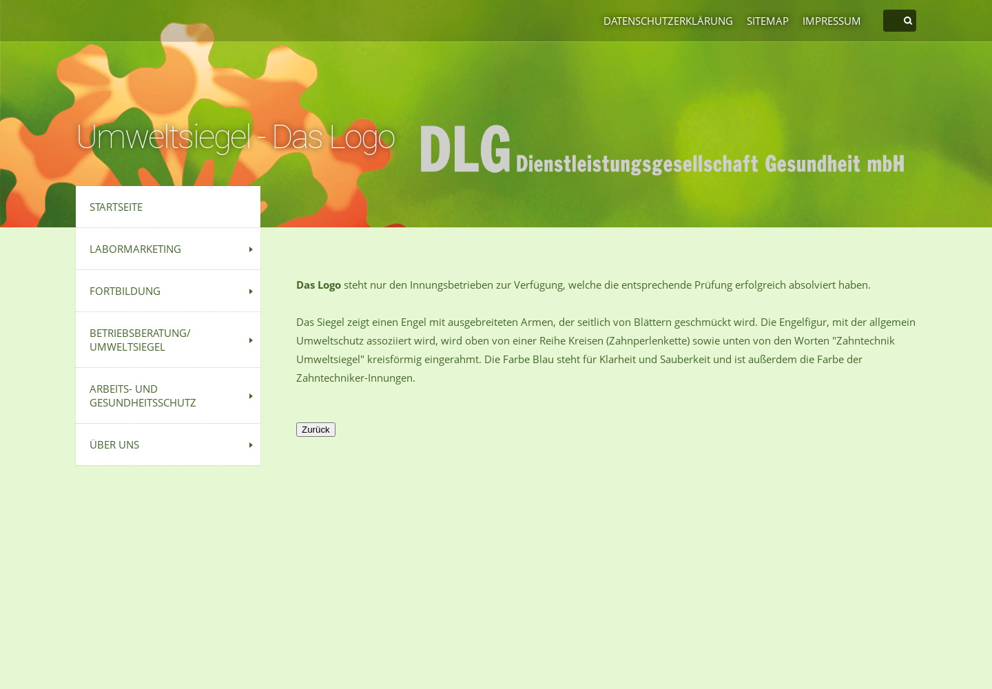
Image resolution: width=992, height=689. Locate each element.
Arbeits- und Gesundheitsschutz (143, 395)
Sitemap (768, 21)
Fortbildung (125, 291)
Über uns (114, 444)
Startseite (116, 207)
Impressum (832, 21)
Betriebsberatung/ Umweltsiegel (140, 339)
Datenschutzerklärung (668, 21)
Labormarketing (135, 249)
